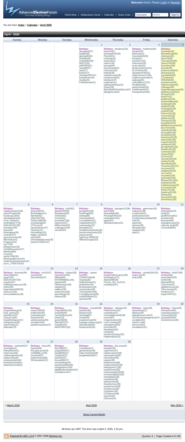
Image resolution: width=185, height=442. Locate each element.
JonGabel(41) (10, 348)
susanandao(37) (87, 225)
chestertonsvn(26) (169, 320)
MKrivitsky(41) (10, 239)
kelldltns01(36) (168, 99)
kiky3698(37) (61, 348)
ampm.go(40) (138, 275)
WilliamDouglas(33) (88, 239)
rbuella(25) (84, 80)
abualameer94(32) (141, 73)
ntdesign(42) (121, 308)
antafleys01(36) (168, 171)
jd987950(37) (85, 66)
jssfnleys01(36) (168, 144)
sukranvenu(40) (62, 292)
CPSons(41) (37, 225)
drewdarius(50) (62, 213)
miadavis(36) (138, 230)
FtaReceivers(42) (112, 310)
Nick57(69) (177, 272)
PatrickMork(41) (11, 350)
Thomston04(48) (169, 61)
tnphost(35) (36, 348)
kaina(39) (8, 230)
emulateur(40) (10, 228)
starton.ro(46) (138, 322)
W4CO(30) (84, 63)
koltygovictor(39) (12, 247)
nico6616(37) (61, 355)
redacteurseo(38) (63, 284)
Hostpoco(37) (167, 292)
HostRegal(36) (86, 213)
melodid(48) (96, 308)
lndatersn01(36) (168, 192)
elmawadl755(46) (112, 54)
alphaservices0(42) (170, 92)
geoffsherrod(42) (169, 216)
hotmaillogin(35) (38, 232)
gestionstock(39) (87, 350)
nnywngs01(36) (168, 109)
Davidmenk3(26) (87, 327)
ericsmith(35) (110, 327)
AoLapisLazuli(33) (39, 350)
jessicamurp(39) (169, 82)
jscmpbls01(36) (168, 123)
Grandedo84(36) (140, 56)
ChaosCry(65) (10, 317)
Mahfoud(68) (10, 251)
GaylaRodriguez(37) (13, 320)
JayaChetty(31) (11, 325)
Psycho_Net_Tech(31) (114, 282)
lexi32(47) (46, 272)
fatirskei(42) (36, 216)
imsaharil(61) (37, 355)
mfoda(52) (109, 332)
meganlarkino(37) (87, 223)
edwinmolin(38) (111, 382)
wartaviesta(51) (139, 310)
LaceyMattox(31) (87, 220)
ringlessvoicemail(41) (142, 77)
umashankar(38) (87, 289)
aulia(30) (165, 213)
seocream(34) (168, 168)
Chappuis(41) (10, 242)
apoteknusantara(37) (41, 325)
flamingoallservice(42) (14, 259)
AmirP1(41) (166, 97)
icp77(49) (8, 244)
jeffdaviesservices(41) (171, 125)
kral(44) (136, 220)
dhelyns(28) (138, 313)
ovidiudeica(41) (38, 315)
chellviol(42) (60, 216)
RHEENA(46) (167, 80)
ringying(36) (85, 280)
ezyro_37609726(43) (14, 263)
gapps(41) (109, 220)
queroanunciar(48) (13, 237)
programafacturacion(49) (116, 275)
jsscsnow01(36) (168, 187)
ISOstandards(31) (39, 360)
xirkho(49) (8, 287)
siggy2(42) (9, 277)
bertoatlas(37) (86, 228)
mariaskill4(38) (86, 61)
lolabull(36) (109, 73)
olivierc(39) (109, 63)
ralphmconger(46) (169, 85)
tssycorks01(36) (169, 197)
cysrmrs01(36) (168, 116)
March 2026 (13, 405)
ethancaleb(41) (11, 275)
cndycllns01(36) (168, 142)
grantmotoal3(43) (140, 87)
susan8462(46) (168, 75)
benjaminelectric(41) (142, 68)
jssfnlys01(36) (168, 161)
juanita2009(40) (168, 317)
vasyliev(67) (9, 282)
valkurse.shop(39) (169, 225)
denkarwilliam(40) (169, 101)
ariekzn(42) (109, 51)
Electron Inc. (55, 436)
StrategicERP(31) (87, 75)
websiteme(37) (11, 315)
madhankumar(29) (170, 185)
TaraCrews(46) (11, 353)
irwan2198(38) (38, 310)
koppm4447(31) (168, 294)
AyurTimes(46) (168, 128)
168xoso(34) (110, 398)
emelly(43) (84, 317)
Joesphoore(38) (111, 389)
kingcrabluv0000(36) (14, 289)
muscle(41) (60, 218)
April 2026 (46, 25)
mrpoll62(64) (61, 325)
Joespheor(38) (111, 391)
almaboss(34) (121, 49)
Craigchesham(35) (113, 320)
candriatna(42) (111, 313)
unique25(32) (167, 154)
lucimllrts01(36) (168, 135)
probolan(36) (167, 218)
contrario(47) (10, 235)
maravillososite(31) (170, 313)
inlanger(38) (109, 348)
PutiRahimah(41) (87, 82)
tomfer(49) (166, 280)
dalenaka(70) (10, 327)
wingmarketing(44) (13, 310)
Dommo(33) (167, 156)
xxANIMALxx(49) (39, 353)
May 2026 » (177, 405)
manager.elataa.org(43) (90, 322)
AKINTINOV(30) (63, 327)
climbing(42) (110, 58)
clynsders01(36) (169, 159)
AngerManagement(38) (172, 89)
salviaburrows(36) (112, 75)
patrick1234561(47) (40, 242)
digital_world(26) (39, 235)
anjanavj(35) (138, 80)
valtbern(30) (60, 289)
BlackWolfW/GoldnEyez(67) (117, 89)
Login (163, 2)
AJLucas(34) (121, 346)
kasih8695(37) (62, 353)
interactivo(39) (139, 63)
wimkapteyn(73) (111, 277)
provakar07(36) (62, 220)
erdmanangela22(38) (114, 374)
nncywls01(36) (168, 175)
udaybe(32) (60, 287)
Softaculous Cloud (90, 14)
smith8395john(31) (88, 296)
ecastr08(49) (61, 313)
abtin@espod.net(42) (142, 315)
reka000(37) (85, 68)
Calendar (109, 14)
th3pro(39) (109, 87)
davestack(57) (86, 51)
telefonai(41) (138, 54)
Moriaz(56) (166, 195)
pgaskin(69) (60, 282)
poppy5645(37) (62, 350)
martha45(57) (21, 346)
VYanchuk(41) (168, 284)
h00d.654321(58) (12, 225)
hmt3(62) (70, 208)
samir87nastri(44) (12, 213)
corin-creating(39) (112, 322)
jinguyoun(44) (85, 235)
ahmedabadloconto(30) (42, 239)
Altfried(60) (60, 277)
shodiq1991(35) (150, 272)
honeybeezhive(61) (13, 362)
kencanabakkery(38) (14, 294)
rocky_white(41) (11, 220)
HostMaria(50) (139, 85)
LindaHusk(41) (139, 213)
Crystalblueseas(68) (89, 294)
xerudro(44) (60, 230)
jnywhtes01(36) (168, 183)
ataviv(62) (137, 223)
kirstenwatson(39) (87, 287)
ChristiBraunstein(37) (14, 249)
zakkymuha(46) (11, 358)
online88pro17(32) (141, 82)
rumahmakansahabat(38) (144, 218)
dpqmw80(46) (85, 56)
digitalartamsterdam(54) (66, 370)
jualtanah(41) (110, 82)
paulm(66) (36, 237)
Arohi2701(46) (168, 190)
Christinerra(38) (111, 393)
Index (21, 25)
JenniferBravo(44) (63, 315)
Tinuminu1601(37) (170, 166)
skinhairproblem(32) (113, 223)
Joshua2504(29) (169, 315)
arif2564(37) (61, 358)
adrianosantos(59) (40, 320)
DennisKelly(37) (38, 277)
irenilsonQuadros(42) (114, 334)
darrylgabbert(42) (12, 218)
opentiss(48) (85, 299)
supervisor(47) (111, 350)
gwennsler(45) (150, 208)
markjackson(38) (12, 322)
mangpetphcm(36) (63, 367)
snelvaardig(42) (38, 223)
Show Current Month (94, 414)
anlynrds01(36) (168, 178)
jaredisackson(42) (141, 216)
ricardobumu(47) (63, 372)
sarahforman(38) (112, 370)
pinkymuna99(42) (169, 70)
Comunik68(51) (168, 228)
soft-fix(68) (109, 211)
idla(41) (136, 232)
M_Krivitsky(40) (139, 70)
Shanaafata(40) (111, 213)
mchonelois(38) (111, 358)
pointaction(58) (86, 211)
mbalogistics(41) (112, 218)
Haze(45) (46, 346)
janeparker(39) (86, 284)
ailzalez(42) (137, 51)
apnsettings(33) (62, 294)
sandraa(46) (167, 275)
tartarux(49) (138, 225)
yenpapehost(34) (112, 325)
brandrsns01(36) (169, 137)
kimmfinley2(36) (169, 199)
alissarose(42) (168, 73)
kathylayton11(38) (112, 367)
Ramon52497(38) (12, 280)
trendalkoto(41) (139, 327)
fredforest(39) (149, 49)
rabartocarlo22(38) (113, 353)
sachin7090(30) (11, 256)
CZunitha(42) (167, 77)
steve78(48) (167, 58)
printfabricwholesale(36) (90, 230)
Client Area (70, 14)
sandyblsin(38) (111, 379)
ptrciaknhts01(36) (169, 147)
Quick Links (124, 14)
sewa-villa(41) (139, 66)
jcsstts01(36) (167, 111)
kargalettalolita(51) (88, 355)
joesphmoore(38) (112, 386)
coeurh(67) (109, 317)
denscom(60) (138, 325)
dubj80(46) (84, 54)
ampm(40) (137, 277)
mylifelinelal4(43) (140, 89)
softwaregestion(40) (13, 355)
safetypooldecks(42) (113, 85)
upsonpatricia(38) (112, 355)
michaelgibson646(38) (114, 315)
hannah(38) (166, 68)
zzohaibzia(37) (86, 348)
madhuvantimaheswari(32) (16, 261)
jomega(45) (109, 66)
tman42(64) (109, 396)
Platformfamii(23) (112, 337)
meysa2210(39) (62, 275)
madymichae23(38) (113, 365)
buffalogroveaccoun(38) (15, 284)
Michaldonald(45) (169, 54)
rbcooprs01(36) (168, 120)
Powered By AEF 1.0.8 (22, 436)
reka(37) (83, 70)
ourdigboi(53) (138, 320)
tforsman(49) (21, 272)
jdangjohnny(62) (111, 92)
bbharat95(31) (168, 282)
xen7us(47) (166, 173)
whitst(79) (59, 317)
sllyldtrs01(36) (168, 106)
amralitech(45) (38, 322)
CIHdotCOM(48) (87, 277)
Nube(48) (147, 308)
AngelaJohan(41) (87, 282)
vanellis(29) (36, 275)
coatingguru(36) (62, 228)
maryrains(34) (110, 70)
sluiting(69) (84, 216)
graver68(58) (61, 320)
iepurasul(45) (167, 220)
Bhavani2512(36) (169, 180)
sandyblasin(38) (111, 377)
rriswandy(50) (167, 51)
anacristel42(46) (169, 277)
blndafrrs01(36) (168, 149)
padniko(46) (85, 310)
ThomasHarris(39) (88, 292)
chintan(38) (71, 272)
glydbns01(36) (168, 118)
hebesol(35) (60, 296)
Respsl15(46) (37, 317)
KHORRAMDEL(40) (64, 280)
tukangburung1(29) (170, 223)
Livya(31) (8, 254)
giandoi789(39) (62, 211)
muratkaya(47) (111, 284)
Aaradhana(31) (111, 329)
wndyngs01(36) (168, 104)
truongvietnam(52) (141, 92)
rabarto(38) (109, 360)
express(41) (109, 61)
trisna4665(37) (62, 360)
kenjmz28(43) (37, 211)
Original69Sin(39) (63, 310)
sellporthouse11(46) (141, 75)
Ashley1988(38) (38, 220)
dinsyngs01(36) (168, 132)
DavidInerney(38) (112, 384)
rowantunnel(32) (111, 77)
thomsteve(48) (168, 66)
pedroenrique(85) (39, 358)
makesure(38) (139, 211)
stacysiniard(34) (111, 68)
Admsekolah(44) (87, 325)
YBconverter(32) (169, 289)
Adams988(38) (111, 280)
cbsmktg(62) (85, 315)
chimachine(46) (168, 310)
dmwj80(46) (85, 58)
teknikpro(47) (110, 80)
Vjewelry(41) (37, 230)
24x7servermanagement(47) (146, 317)
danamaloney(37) (39, 228)
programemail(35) (87, 320)
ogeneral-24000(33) (88, 237)
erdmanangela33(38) (114, 372)
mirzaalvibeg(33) (63, 362)
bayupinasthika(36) (64, 365)
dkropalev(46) (139, 228)
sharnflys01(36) (168, 163)
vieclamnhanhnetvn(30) (90, 232)
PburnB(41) (109, 56)
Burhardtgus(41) (39, 213)
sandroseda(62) (86, 218)
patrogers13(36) (122, 208)
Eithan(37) (84, 73)
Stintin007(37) (61, 322)
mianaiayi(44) (167, 87)
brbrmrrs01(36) (168, 113)
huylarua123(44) (12, 216)
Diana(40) (177, 308)
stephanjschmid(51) (13, 365)
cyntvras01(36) (168, 152)
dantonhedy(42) (168, 211)
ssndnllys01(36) (168, 130)
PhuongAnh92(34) (112, 216)
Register (175, 2)
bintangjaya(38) (11, 232)
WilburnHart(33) (62, 225)
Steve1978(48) (168, 63)
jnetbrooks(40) (38, 313)
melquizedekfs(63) (13, 360)
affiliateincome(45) (170, 287)
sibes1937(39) (38, 218)
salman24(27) (61, 223)
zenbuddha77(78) (12, 223)
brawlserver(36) (86, 77)
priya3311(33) (139, 61)
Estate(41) (137, 58)
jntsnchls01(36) (168, 140)
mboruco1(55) (10, 292)
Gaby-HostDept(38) (88, 353)
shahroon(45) (167, 56)
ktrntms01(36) (168, 94)
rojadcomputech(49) (13, 211)
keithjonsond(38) (112, 362)
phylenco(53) (85, 313)
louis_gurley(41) (11, 313)
